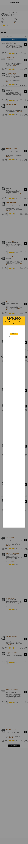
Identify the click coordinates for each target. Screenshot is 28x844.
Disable (14, 333)
